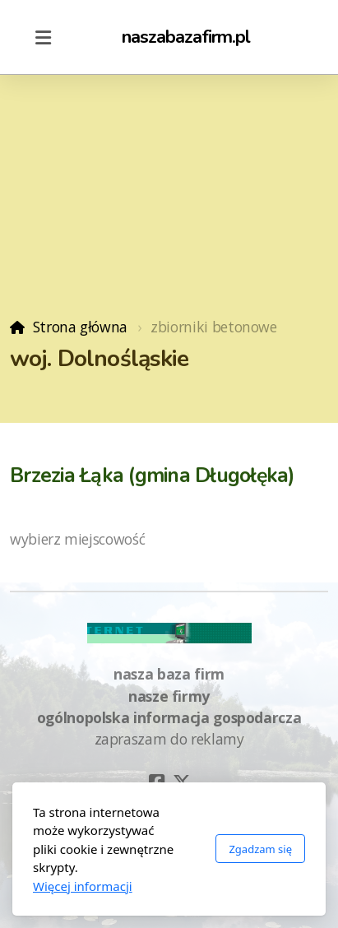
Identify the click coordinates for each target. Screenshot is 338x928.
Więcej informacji (82, 886)
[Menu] (42, 37)
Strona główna (80, 326)
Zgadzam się (260, 849)
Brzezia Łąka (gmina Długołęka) (152, 476)
